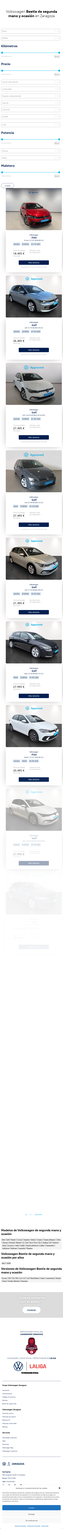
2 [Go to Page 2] (30, 1214)
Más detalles (33, 262)
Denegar (31, 1514)
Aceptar (31, 1508)
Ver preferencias (32, 1520)
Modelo (30, 38)
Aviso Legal (44, 1526)
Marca (30, 31)
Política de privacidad (33, 1526)
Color (30, 124)
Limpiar (7, 186)
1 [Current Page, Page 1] (26, 1214)
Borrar (57, 56)
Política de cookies (20, 1526)
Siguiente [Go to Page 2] (38, 1214)
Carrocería (30, 109)
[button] (59, 1488)
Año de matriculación (30, 82)
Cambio (30, 116)
